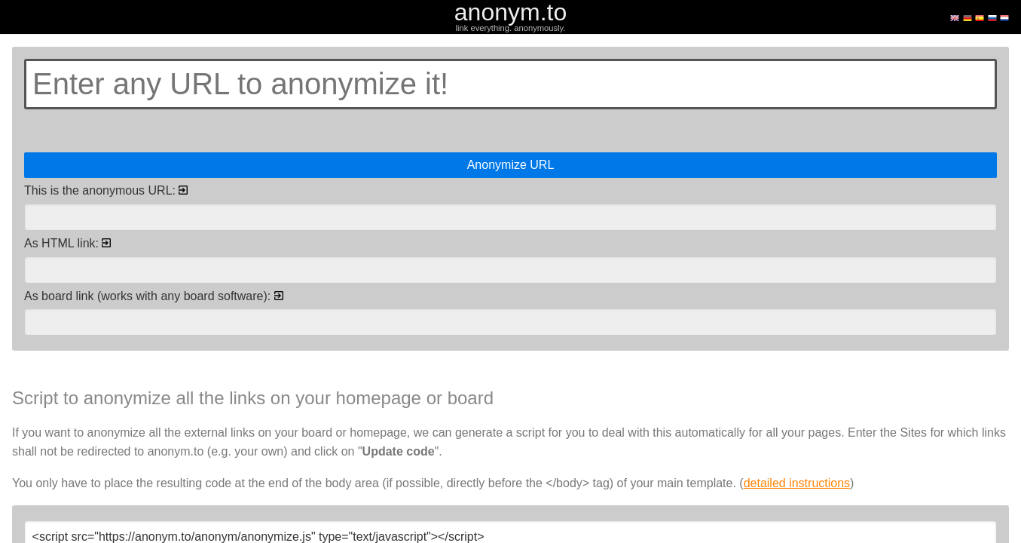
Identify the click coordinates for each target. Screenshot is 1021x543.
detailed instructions (797, 483)
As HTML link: (67, 243)
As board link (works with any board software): (153, 296)
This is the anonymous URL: (106, 190)
